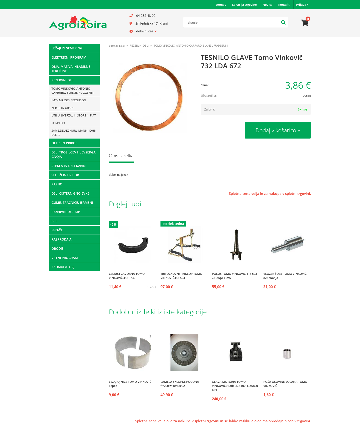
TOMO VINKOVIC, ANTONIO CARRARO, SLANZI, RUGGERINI (72, 90)
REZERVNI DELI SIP (65, 212)
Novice (267, 5)
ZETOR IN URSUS (62, 108)
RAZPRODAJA (61, 239)
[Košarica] (305, 23)
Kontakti (284, 5)
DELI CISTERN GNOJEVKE (70, 193)
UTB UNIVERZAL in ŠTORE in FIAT (73, 115)
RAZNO (56, 184)
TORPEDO (58, 123)
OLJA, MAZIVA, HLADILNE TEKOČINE (70, 68)
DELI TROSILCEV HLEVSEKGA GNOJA (73, 154)
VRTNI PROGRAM (64, 257)
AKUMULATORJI (63, 267)
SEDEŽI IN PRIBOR (65, 175)
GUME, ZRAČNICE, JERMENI (72, 202)
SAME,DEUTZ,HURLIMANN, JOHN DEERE (73, 132)
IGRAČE (57, 230)
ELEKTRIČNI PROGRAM (68, 57)
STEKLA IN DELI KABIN (68, 166)
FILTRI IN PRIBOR (64, 143)
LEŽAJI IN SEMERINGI (67, 48)
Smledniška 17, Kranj (151, 23)
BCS (54, 221)
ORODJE (57, 248)
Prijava (302, 5)
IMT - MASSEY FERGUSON (68, 100)
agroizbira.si (117, 46)
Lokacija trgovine (244, 5)
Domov (221, 5)
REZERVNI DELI (62, 80)
